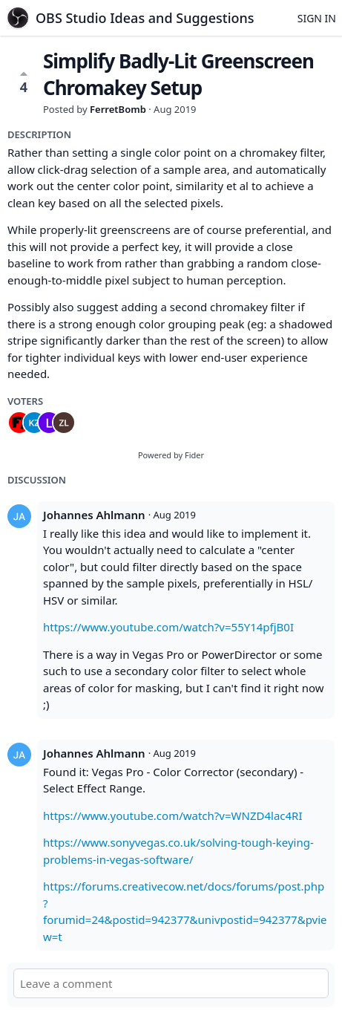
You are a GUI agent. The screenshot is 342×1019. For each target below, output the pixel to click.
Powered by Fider (171, 454)
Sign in (316, 18)
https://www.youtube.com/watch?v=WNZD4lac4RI (173, 815)
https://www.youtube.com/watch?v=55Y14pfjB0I (168, 626)
